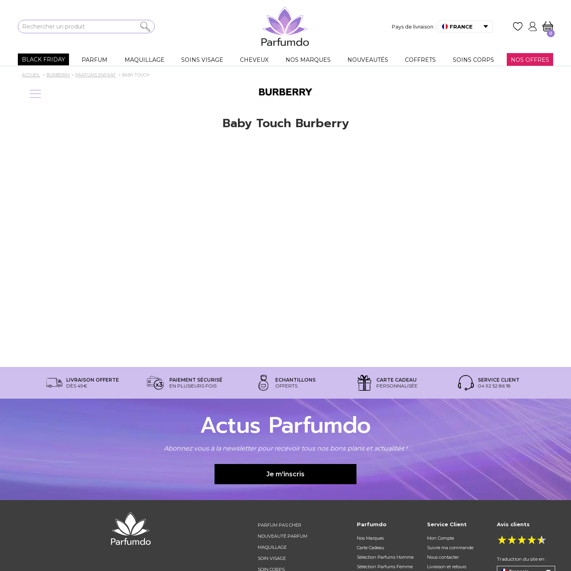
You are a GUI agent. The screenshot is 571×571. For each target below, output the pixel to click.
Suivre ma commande (450, 547)
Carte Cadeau (370, 547)
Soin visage (272, 558)
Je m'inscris (285, 474)
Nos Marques (370, 538)
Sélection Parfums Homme (385, 557)
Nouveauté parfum (282, 536)
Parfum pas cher (279, 525)
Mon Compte (440, 538)
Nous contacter (443, 557)
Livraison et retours (446, 566)
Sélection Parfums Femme (385, 566)
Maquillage (272, 547)
